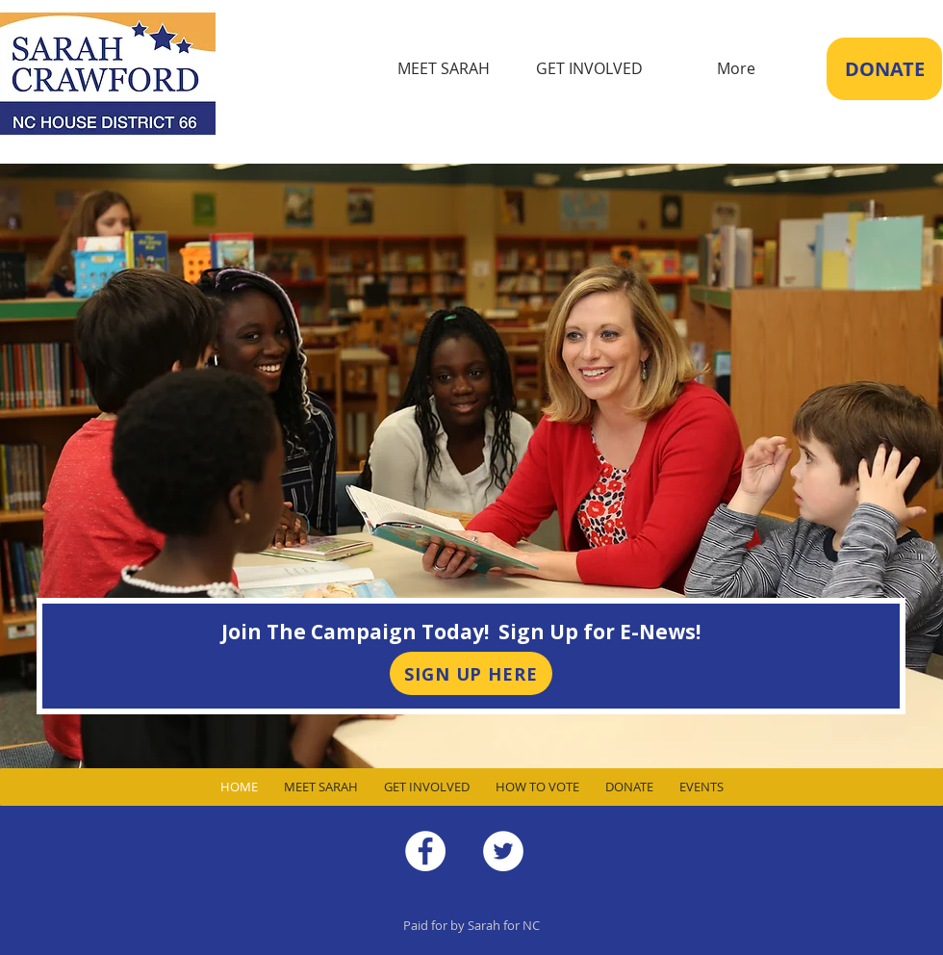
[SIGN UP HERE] (471, 673)
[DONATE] (884, 69)
